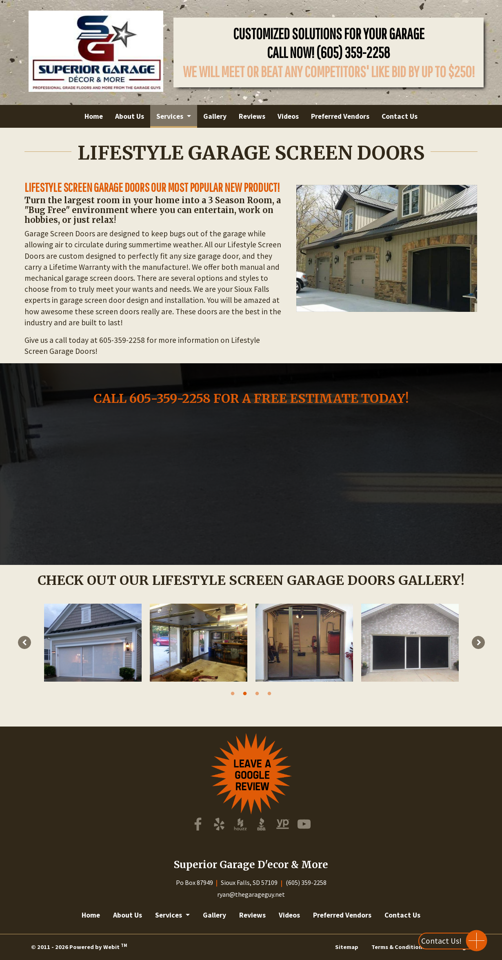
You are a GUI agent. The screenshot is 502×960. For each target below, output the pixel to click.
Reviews (252, 116)
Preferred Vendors (340, 116)
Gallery (215, 116)
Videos (288, 116)
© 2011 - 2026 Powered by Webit (79, 946)
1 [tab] (233, 693)
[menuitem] (93, 116)
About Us (129, 116)
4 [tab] (269, 693)
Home (93, 116)
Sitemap (346, 947)
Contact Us (400, 116)
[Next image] (478, 642)
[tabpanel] (93, 643)
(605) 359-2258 (353, 52)
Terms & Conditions (398, 947)
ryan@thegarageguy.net (251, 894)
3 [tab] (257, 693)
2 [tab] (245, 693)
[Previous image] (24, 642)
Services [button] (170, 116)
